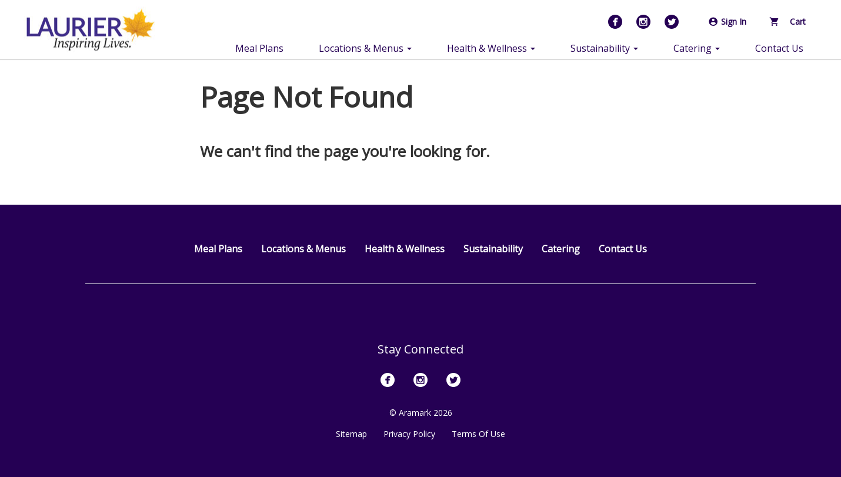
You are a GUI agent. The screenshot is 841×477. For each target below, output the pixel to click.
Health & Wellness (405, 248)
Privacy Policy (409, 433)
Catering (561, 248)
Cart (787, 21)
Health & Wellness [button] (491, 48)
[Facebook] (615, 22)
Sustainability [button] (604, 48)
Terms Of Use (478, 433)
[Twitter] (672, 22)
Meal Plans (259, 48)
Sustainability (493, 248)
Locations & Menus (303, 248)
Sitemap (351, 433)
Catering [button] (696, 48)
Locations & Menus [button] (365, 48)
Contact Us (779, 48)
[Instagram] (643, 22)
